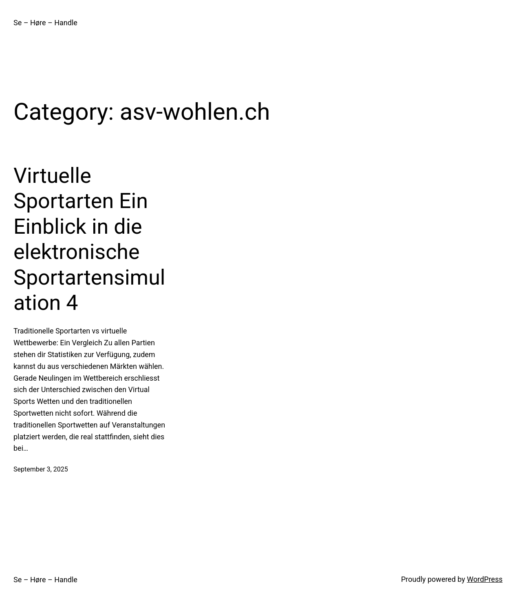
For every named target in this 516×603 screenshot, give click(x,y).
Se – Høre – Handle (45, 22)
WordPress (485, 579)
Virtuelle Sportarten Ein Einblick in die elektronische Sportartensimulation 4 (89, 239)
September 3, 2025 (40, 469)
